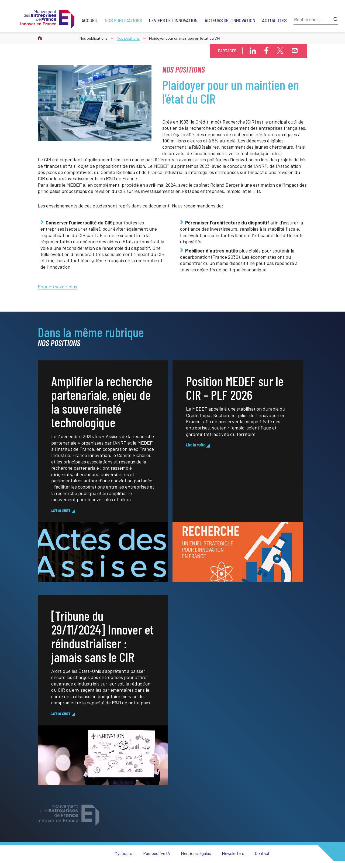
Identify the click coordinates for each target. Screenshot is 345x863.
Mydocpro (123, 853)
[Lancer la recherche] (335, 19)
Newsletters (233, 853)
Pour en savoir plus (57, 286)
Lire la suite (60, 523)
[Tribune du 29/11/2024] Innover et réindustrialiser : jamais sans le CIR (102, 648)
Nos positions (128, 38)
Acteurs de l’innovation (230, 20)
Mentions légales (196, 853)
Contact (262, 853)
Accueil (89, 20)
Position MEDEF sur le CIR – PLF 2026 (235, 400)
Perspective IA (156, 853)
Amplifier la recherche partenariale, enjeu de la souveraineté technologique (101, 414)
